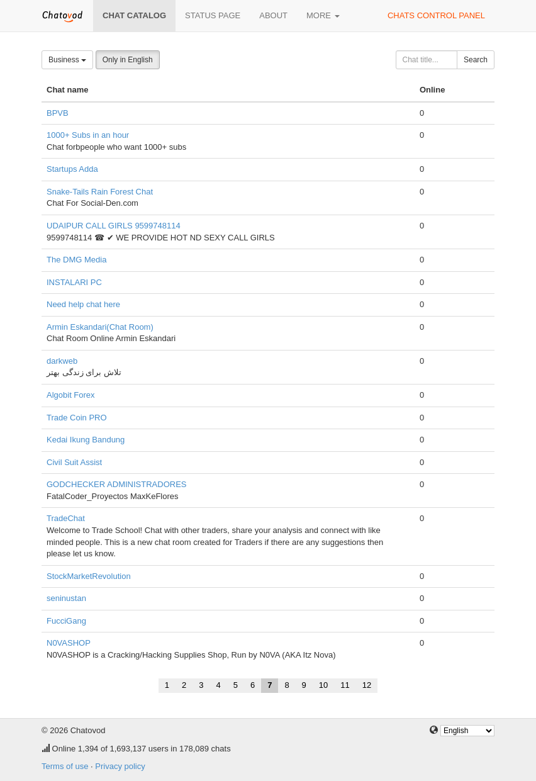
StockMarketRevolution (89, 576)
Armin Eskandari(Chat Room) (100, 327)
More (323, 15)
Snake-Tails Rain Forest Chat (100, 191)
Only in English (128, 59)
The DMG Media (76, 259)
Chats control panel (436, 15)
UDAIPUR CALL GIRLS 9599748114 (114, 225)
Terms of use (65, 766)
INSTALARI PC (74, 282)
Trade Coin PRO (77, 417)
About (273, 15)
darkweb (62, 361)
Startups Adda (72, 169)
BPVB (58, 113)
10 (323, 685)
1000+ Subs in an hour (88, 135)
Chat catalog (134, 15)
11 (344, 685)
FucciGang (66, 621)
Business (67, 59)
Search (476, 59)
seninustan (66, 598)
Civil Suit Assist (74, 462)
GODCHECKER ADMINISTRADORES (116, 484)
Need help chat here (83, 304)
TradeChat (66, 518)
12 (366, 685)
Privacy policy (120, 766)
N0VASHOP (69, 643)
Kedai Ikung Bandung (86, 439)
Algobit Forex (71, 395)
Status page (212, 15)
